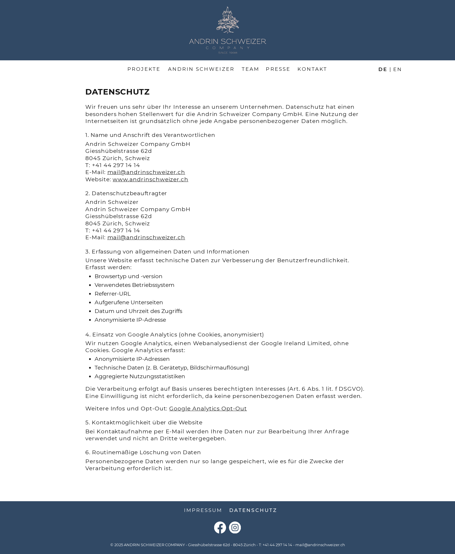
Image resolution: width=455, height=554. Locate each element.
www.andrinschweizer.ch (150, 179)
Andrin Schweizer (201, 69)
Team (250, 69)
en (397, 69)
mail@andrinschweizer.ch (146, 172)
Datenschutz (253, 510)
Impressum (203, 510)
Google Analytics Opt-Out (208, 408)
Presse (278, 69)
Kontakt (312, 69)
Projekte (143, 69)
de (382, 69)
